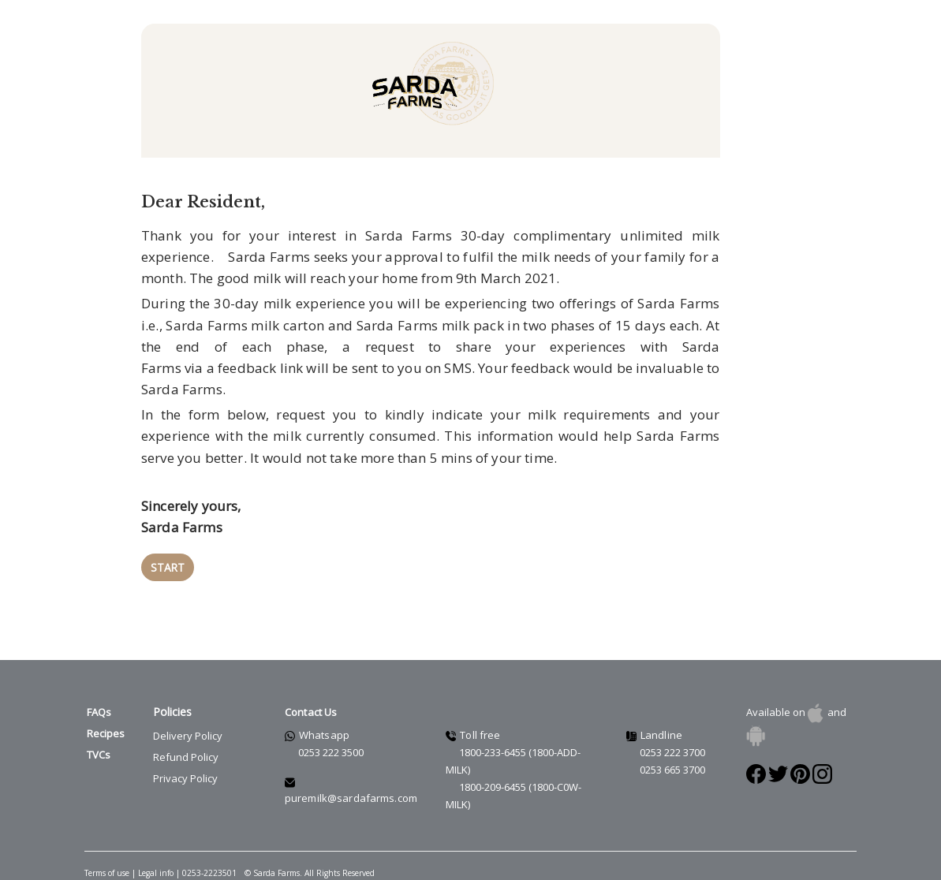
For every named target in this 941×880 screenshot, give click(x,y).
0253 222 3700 (672, 752)
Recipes (106, 733)
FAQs (99, 712)
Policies (172, 711)
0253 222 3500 (331, 752)
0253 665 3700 (672, 770)
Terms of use (106, 872)
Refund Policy (185, 757)
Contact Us (311, 712)
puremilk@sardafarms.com (351, 798)
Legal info (157, 872)
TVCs (98, 755)
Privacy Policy (185, 778)
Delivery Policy (187, 736)
